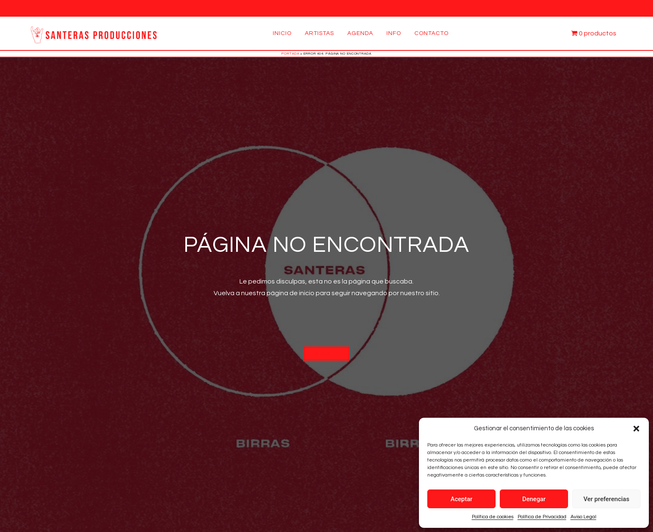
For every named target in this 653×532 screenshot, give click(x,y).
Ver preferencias (606, 499)
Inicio (282, 33)
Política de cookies (492, 516)
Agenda (360, 33)
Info (393, 33)
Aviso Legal (583, 516)
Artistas (319, 33)
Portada (290, 53)
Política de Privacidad (542, 516)
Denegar (534, 499)
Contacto (431, 33)
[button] (636, 428)
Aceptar (462, 499)
